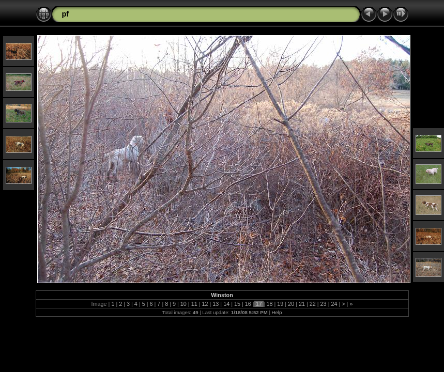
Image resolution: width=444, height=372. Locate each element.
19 (280, 304)
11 (194, 304)
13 (215, 304)
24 (334, 304)
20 (291, 304)
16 (248, 304)
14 (226, 304)
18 (269, 304)
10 (183, 304)
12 (205, 304)
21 (302, 304)
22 (312, 304)
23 (323, 304)
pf (65, 14)
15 (237, 304)
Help (277, 312)
